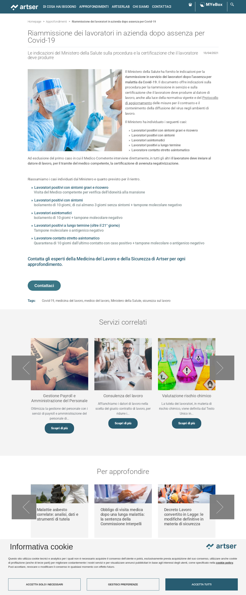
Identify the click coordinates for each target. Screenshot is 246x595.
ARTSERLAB (121, 7)
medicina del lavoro (69, 301)
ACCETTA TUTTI (202, 584)
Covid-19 (48, 301)
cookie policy (224, 562)
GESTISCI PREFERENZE (123, 584)
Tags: (32, 301)
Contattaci (161, 7)
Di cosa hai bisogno (59, 7)
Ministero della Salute (126, 301)
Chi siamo (141, 7)
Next (222, 368)
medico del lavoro (96, 301)
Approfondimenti (94, 7)
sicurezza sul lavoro (156, 301)
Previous (24, 368)
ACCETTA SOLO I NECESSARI (44, 584)
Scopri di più (59, 428)
